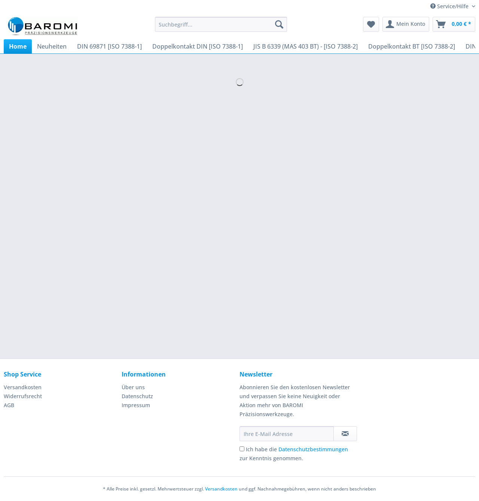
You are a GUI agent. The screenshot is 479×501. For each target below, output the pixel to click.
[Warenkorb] (454, 24)
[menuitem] (221, 28)
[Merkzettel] (371, 24)
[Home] (18, 46)
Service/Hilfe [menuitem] (450, 6)
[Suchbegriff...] (221, 24)
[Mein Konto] (405, 24)
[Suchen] (279, 24)
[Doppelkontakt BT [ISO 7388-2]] (411, 46)
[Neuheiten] (52, 46)
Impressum (136, 405)
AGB (9, 405)
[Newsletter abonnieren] (345, 433)
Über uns (133, 387)
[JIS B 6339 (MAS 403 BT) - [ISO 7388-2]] (305, 46)
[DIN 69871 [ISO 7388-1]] (109, 46)
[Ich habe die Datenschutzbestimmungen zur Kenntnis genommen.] (242, 448)
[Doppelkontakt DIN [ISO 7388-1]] (197, 46)
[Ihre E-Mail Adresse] (287, 433)
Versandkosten (23, 387)
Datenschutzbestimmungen (313, 449)
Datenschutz (137, 396)
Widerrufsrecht (23, 396)
